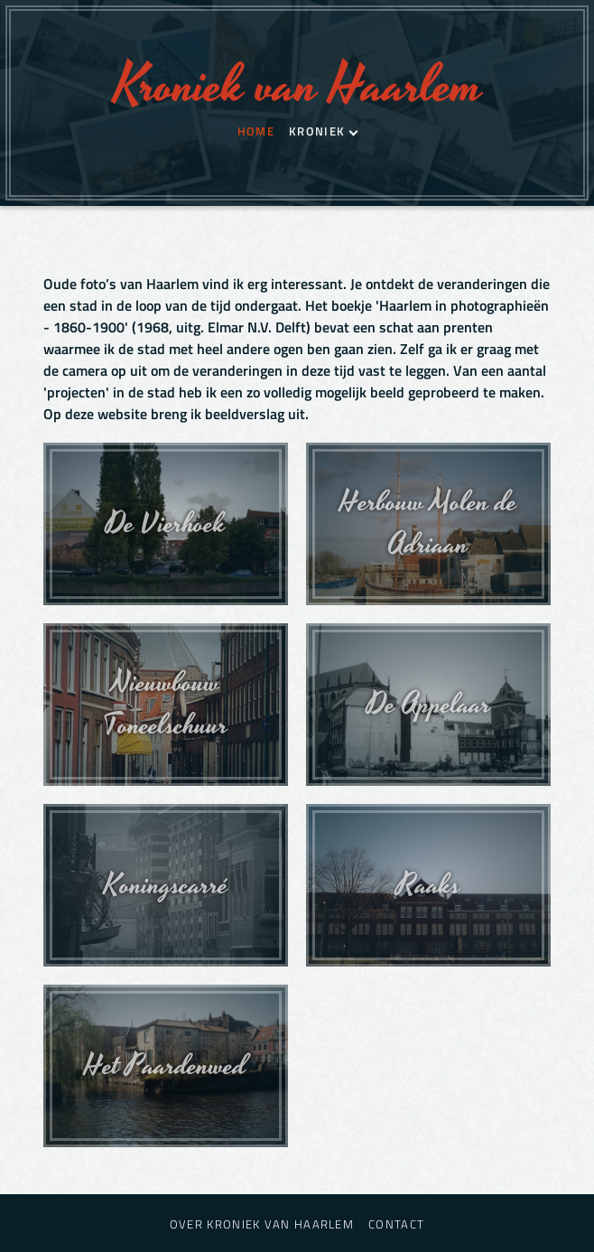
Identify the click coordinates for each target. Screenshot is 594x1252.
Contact (396, 1224)
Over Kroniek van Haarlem (262, 1224)
